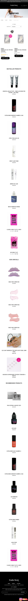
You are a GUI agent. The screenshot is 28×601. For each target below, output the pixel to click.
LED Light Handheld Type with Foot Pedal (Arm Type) (14, 351)
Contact (13, 583)
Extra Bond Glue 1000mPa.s (14, 451)
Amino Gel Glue (14, 184)
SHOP (6, 20)
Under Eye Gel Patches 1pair (20, 50)
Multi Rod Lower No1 (14, 282)
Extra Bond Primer (14, 519)
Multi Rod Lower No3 (14, 327)
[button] (26, 5)
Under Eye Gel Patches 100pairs (7, 50)
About (9, 583)
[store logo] (14, 5)
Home (2, 20)
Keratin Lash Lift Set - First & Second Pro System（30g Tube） (14, 91)
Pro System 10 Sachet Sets (14, 405)
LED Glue (14, 428)
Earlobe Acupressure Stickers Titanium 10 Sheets (14, 375)
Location (18, 583)
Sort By (9, 26)
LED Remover (14, 497)
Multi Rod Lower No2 (14, 305)
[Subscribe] (23, 592)
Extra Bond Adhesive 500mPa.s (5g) (14, 115)
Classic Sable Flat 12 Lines (14, 229)
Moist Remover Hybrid (14, 206)
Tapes (10, 20)
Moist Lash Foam (14, 161)
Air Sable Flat (14, 252)
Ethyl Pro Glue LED (14, 138)
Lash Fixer (14, 542)
